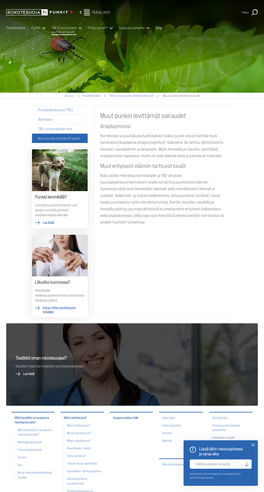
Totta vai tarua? (76, 456)
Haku (245, 12)
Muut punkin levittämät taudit (59, 138)
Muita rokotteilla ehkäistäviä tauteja (35, 475)
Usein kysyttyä (171, 425)
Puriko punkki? (98, 28)
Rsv (20, 465)
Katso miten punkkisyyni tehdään (60, 276)
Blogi (159, 28)
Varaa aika (168, 418)
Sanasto (167, 433)
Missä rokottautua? (79, 433)
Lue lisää (60, 189)
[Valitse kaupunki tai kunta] (221, 464)
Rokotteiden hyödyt (79, 448)
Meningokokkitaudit (30, 442)
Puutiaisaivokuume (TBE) (55, 110)
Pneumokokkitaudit (30, 450)
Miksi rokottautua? (75, 418)
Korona (22, 457)
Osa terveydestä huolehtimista (77, 481)
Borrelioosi (45, 119)
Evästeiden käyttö (223, 437)
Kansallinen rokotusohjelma (84, 471)
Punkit (36, 28)
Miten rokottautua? (79, 441)
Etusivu (69, 96)
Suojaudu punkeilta (131, 28)
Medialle (167, 441)
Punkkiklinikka (15, 28)
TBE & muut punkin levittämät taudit (64, 30)
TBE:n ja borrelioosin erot (55, 129)
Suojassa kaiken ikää (125, 418)
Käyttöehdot (219, 418)
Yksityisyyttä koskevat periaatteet (226, 427)
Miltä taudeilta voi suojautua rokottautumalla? (31, 420)
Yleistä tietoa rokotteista (82, 463)
